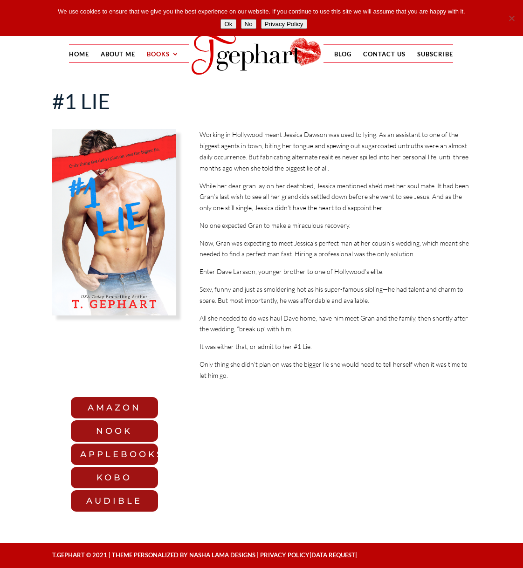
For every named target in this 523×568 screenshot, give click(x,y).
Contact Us (384, 54)
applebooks (119, 454)
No (249, 24)
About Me (118, 54)
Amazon (114, 408)
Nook (114, 431)
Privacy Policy (285, 555)
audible (114, 501)
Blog (342, 54)
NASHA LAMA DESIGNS (222, 555)
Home (79, 54)
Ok (228, 24)
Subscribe (435, 54)
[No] (511, 18)
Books (158, 54)
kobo (114, 477)
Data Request (333, 555)
